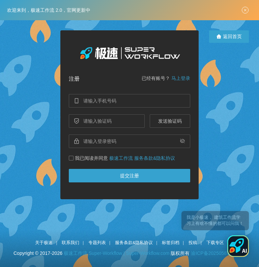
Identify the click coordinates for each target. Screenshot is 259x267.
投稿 (193, 242)
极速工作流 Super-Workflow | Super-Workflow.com (117, 253)
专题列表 (97, 242)
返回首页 (229, 36)
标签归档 (170, 242)
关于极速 (44, 242)
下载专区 (215, 242)
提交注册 (129, 175)
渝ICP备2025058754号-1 (217, 253)
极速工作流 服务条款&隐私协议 (142, 158)
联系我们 (70, 242)
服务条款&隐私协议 (134, 242)
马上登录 (180, 78)
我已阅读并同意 (122, 158)
